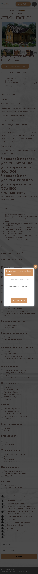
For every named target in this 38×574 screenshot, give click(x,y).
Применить (19, 300)
